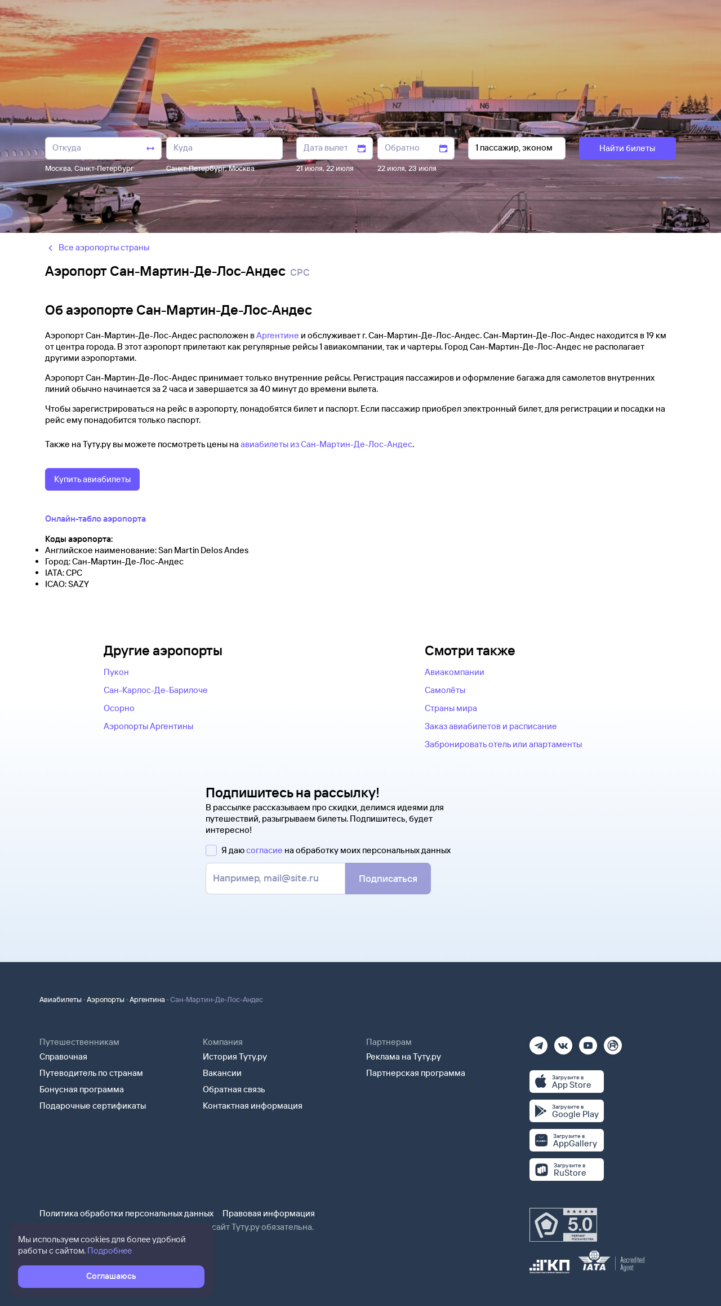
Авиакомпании (454, 672)
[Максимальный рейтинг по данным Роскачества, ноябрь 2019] (563, 1225)
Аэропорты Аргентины (148, 726)
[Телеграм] (538, 1041)
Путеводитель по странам (91, 1072)
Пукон (116, 672)
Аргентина (147, 999)
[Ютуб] (588, 1041)
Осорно (119, 708)
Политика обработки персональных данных (126, 1213)
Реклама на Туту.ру (403, 1056)
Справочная (63, 1056)
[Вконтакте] (563, 1041)
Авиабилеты (60, 999)
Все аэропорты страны (97, 247)
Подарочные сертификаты (92, 1105)
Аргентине (277, 335)
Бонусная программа (81, 1089)
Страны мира (451, 708)
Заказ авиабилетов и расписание (491, 726)
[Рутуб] (613, 1041)
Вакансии (222, 1072)
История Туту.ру (235, 1056)
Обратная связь (234, 1089)
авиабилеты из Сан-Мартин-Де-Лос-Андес (326, 444)
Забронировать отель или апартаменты (503, 744)
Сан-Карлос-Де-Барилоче (156, 690)
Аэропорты (105, 999)
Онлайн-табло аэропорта (95, 518)
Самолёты (445, 690)
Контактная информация (252, 1105)
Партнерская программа (415, 1072)
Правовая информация (268, 1213)
